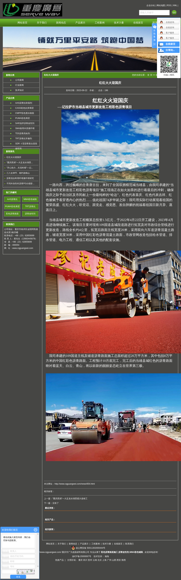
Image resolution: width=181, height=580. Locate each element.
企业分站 (150, 5)
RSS (169, 5)
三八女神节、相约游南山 (18, 173)
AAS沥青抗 (12, 199)
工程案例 (100, 22)
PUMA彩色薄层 (22, 118)
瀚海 (107, 556)
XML (175, 5)
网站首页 (22, 22)
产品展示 (80, 22)
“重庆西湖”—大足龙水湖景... (19, 162)
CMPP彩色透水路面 (24, 113)
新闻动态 (61, 22)
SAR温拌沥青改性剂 (24, 123)
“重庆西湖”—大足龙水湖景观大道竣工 (70, 498)
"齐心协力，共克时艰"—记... (19, 168)
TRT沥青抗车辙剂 (23, 138)
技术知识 (19, 90)
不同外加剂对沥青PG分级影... (20, 183)
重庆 (80, 560)
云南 (95, 560)
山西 (114, 560)
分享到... (170, 50)
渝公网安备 (90, 548)
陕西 (124, 560)
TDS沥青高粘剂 (22, 133)
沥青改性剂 (30, 213)
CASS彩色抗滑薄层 (24, 108)
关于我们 (42, 22)
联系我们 (129, 544)
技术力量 (119, 22)
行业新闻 (19, 85)
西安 (119, 560)
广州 (109, 560)
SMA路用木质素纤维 (25, 128)
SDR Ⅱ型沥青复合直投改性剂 (26, 144)
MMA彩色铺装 (30, 199)
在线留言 (138, 22)
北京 (100, 560)
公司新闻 (19, 80)
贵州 (90, 560)
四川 (85, 560)
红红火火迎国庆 (13, 157)
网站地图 (161, 5)
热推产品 (59, 560)
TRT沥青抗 (30, 206)
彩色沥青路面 (12, 213)
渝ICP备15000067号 (82, 556)
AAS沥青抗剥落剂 (23, 103)
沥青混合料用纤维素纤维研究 (20, 178)
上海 (104, 560)
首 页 (149, 75)
